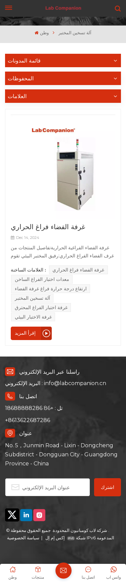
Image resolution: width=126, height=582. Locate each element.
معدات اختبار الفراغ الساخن (42, 279)
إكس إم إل (54, 537)
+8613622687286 (27, 420)
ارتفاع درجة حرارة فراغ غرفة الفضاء (51, 289)
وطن (41, 32)
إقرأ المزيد (25, 333)
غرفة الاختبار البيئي (33, 317)
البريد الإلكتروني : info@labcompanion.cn (55, 383)
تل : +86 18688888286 (33, 408)
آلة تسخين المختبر (32, 298)
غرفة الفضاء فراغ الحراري (48, 226)
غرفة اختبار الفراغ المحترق (41, 307)
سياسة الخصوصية (23, 537)
